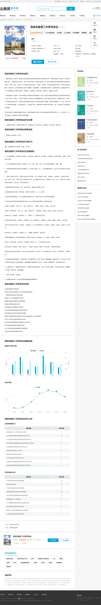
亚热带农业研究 (11, 527)
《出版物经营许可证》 (16, 578)
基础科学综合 (9, 558)
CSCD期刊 (67, 32)
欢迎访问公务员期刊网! (5, 1)
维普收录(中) (86, 54)
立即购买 (53, 540)
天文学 (14, 562)
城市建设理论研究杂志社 (83, 173)
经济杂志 (33, 15)
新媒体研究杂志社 (81, 180)
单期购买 (24, 543)
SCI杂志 (76, 1)
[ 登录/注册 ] (88, 1)
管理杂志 (52, 15)
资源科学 (8, 566)
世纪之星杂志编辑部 (82, 211)
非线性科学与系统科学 (43, 558)
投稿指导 (82, 1)
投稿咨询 (39, 62)
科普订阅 (71, 1)
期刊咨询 (19, 594)
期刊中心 (65, 1)
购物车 (59, 1)
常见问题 (44, 594)
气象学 (35, 562)
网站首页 (3, 15)
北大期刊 (59, 32)
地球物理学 (59, 562)
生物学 (8, 562)
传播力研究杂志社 (81, 162)
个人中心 (35, 594)
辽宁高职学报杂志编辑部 (83, 204)
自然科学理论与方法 (22, 558)
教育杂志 (13, 15)
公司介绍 (2, 594)
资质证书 (10, 594)
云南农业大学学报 (12, 524)
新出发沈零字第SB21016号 (15, 600)
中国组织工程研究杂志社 (83, 155)
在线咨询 (98, 8)
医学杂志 (23, 15)
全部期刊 (98, 15)
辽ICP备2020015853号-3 (11, 598)
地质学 (50, 562)
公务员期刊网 (10, 19)
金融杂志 (42, 15)
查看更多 (78, 56)
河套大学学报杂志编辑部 (83, 215)
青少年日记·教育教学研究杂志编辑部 (86, 219)
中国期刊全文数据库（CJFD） (14, 135)
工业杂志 (72, 15)
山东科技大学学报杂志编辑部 (84, 200)
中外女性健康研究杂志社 (83, 169)
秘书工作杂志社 (81, 177)
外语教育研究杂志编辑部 (83, 208)
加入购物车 (65, 540)
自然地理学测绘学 (25, 562)
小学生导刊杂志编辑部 (82, 197)
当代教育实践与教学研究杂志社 (85, 158)
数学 (32, 558)
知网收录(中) (18, 19)
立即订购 (53, 62)
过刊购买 (16, 543)
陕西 (59, 48)
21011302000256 (30, 598)
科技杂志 (62, 15)
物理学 (61, 558)
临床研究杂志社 (81, 166)
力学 (54, 558)
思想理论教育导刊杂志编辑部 (84, 193)
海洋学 (43, 562)
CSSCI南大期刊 (49, 32)
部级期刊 (84, 32)
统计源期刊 (76, 32)
